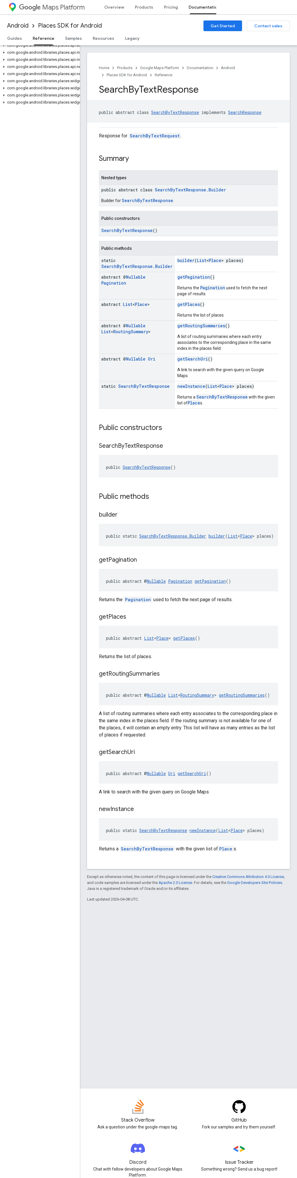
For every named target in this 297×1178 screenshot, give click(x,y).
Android (18, 25)
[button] (39, 45)
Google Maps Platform (159, 68)
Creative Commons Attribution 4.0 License (248, 876)
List (201, 260)
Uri (151, 359)
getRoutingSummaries (201, 325)
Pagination (113, 283)
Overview (114, 7)
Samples (73, 38)
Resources (103, 38)
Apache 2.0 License (175, 882)
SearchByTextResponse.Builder (190, 190)
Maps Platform (52, 7)
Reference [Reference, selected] (43, 38)
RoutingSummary (130, 331)
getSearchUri (192, 359)
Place (215, 260)
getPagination (193, 277)
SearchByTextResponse (175, 112)
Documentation (200, 68)
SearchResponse (244, 112)
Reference (163, 75)
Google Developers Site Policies (254, 882)
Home (104, 68)
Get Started (223, 25)
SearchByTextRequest (155, 136)
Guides (14, 38)
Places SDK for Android (70, 25)
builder (186, 260)
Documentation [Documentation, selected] (204, 7)
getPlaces (188, 304)
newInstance (191, 386)
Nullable (136, 277)
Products (144, 7)
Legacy (132, 38)
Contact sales (268, 25)
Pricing (171, 7)
